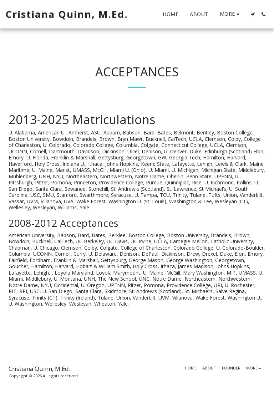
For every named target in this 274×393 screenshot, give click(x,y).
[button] (253, 14)
